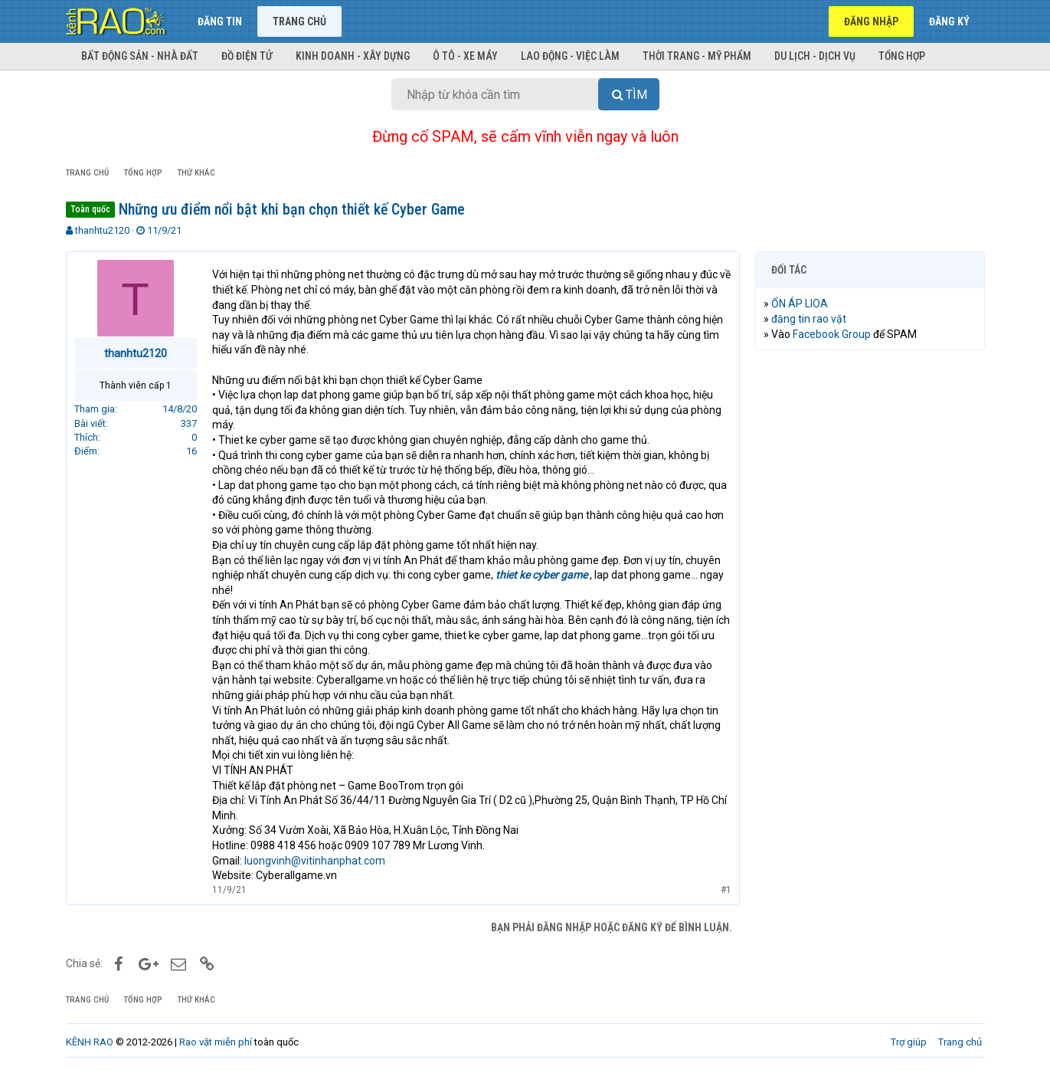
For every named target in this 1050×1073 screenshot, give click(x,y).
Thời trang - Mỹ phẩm (697, 56)
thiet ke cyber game (541, 575)
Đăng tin (220, 21)
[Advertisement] (870, 595)
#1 (726, 889)
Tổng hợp (901, 56)
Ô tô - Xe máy (465, 56)
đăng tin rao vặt (808, 319)
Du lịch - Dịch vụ (814, 56)
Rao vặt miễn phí (215, 1042)
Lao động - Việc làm (570, 56)
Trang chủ (299, 21)
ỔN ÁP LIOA (799, 303)
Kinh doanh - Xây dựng (353, 56)
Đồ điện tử (247, 56)
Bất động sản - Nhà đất (139, 56)
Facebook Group (832, 334)
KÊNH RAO (89, 1042)
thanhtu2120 (102, 230)
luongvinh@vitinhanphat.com (314, 861)
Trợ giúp (909, 1042)
